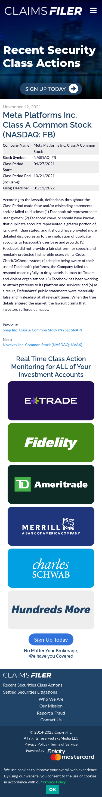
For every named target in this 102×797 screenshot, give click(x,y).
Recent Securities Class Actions (32, 684)
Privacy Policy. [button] (54, 782)
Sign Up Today (45, 88)
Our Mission (51, 705)
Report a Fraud (51, 712)
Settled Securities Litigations (30, 691)
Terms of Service (64, 744)
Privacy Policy (35, 744)
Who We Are (51, 698)
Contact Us (51, 719)
